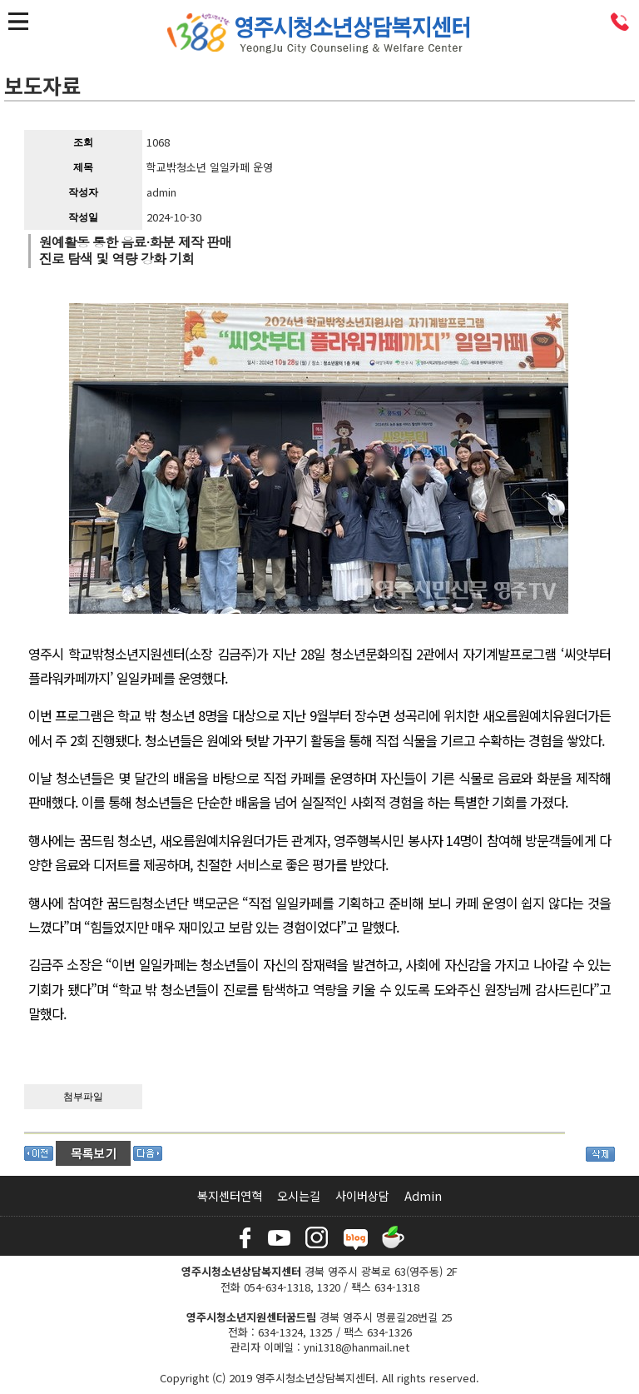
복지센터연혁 (229, 1195)
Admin (423, 1195)
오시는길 (298, 1195)
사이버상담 (362, 1195)
